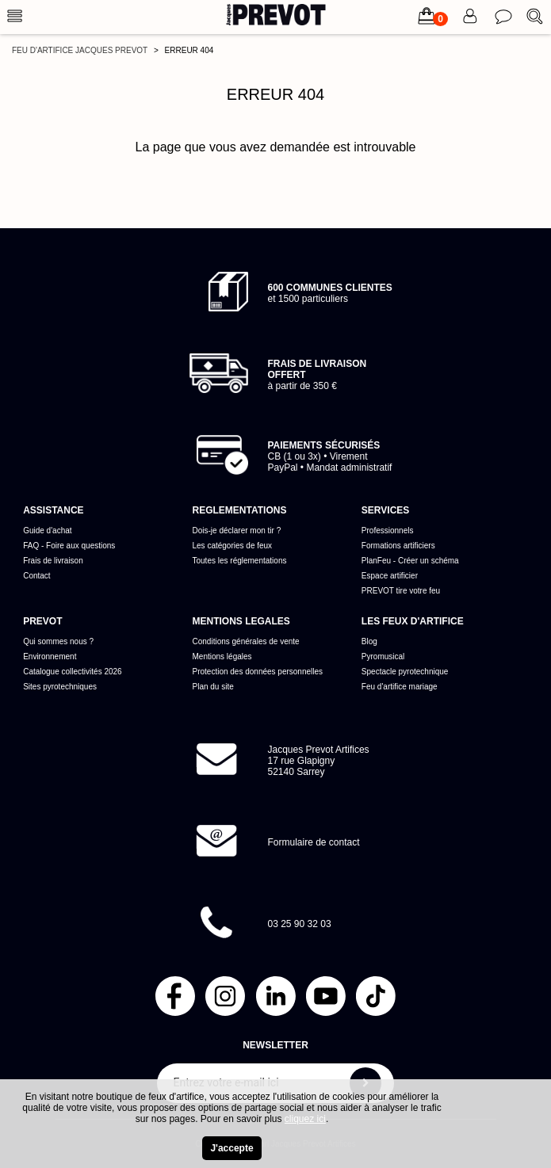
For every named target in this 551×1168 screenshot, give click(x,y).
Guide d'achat (47, 530)
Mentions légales (222, 656)
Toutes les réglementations (240, 560)
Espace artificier (390, 575)
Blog (369, 641)
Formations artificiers (398, 545)
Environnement (49, 656)
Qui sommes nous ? (58, 641)
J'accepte (231, 1148)
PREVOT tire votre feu (401, 590)
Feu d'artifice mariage (400, 686)
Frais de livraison (53, 560)
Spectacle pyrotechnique (405, 671)
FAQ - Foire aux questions (69, 545)
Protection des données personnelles (258, 671)
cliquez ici (305, 1118)
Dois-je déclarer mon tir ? (237, 530)
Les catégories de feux (233, 545)
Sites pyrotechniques (60, 686)
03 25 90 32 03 (299, 923)
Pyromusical (383, 656)
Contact (36, 575)
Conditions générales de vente (246, 641)
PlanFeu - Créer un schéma (410, 560)
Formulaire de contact (314, 842)
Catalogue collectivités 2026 (72, 671)
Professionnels (388, 530)
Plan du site (213, 686)
